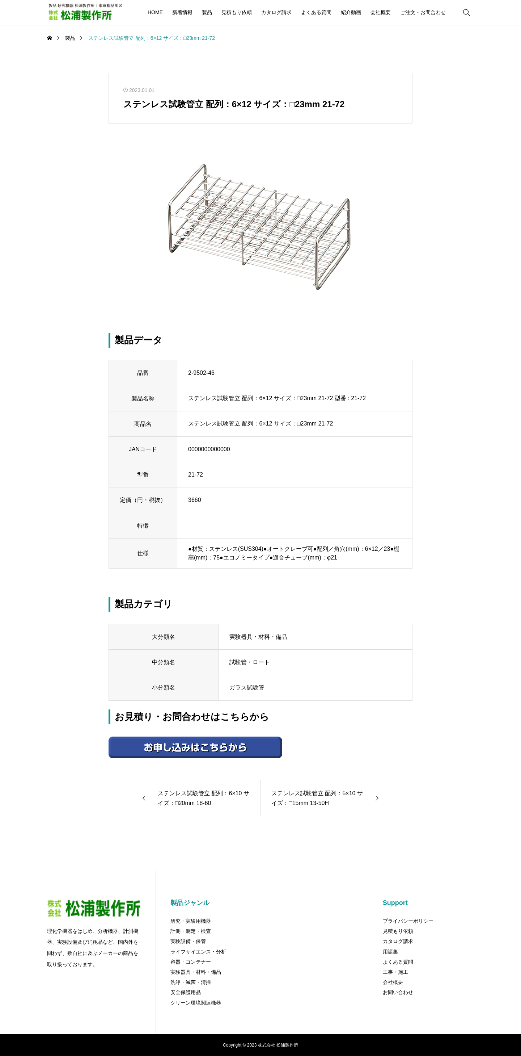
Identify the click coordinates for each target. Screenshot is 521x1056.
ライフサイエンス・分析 (198, 952)
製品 (207, 12)
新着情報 (182, 12)
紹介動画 (351, 12)
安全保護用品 (185, 992)
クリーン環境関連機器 (195, 1003)
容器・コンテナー (190, 962)
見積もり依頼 (236, 12)
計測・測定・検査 (190, 931)
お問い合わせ (398, 992)
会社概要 (380, 12)
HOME (155, 12)
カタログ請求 (276, 12)
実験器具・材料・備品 (195, 972)
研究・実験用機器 (190, 921)
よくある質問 (316, 12)
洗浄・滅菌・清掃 (190, 982)
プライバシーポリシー (408, 921)
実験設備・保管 (188, 941)
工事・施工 (395, 972)
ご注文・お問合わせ (423, 12)
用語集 (390, 952)
